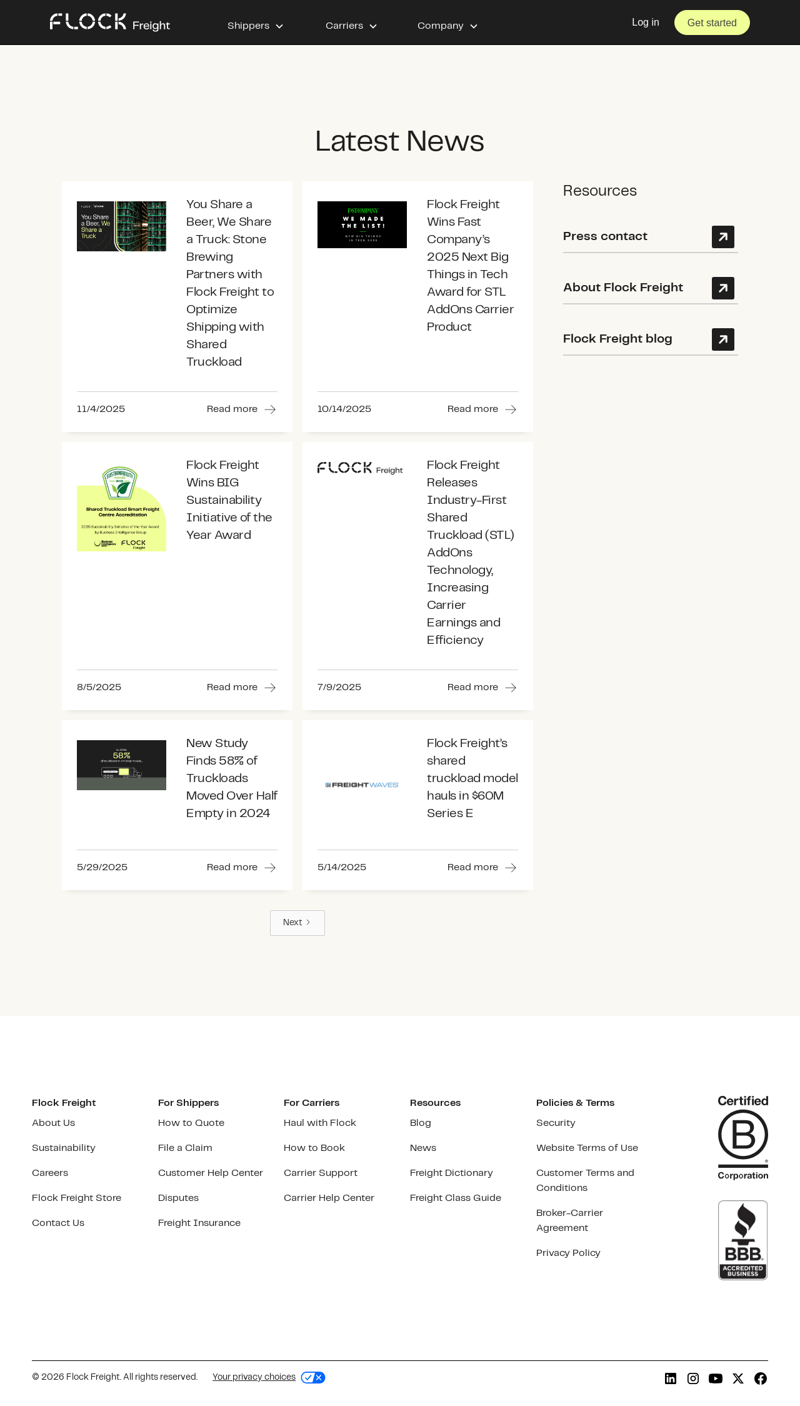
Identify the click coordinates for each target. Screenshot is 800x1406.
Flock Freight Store (76, 1198)
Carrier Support (321, 1173)
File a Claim (185, 1148)
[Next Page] (297, 923)
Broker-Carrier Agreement (569, 1220)
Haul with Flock (320, 1123)
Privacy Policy (568, 1253)
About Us (53, 1123)
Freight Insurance (199, 1223)
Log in (645, 22)
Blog (420, 1123)
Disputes (178, 1198)
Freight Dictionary (451, 1173)
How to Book (314, 1148)
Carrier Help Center (329, 1198)
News (423, 1148)
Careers (50, 1173)
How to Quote (191, 1123)
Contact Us (58, 1223)
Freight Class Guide (455, 1198)
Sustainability (64, 1148)
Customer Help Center (210, 1173)
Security (556, 1123)
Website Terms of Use (587, 1148)
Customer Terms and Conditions (585, 1180)
